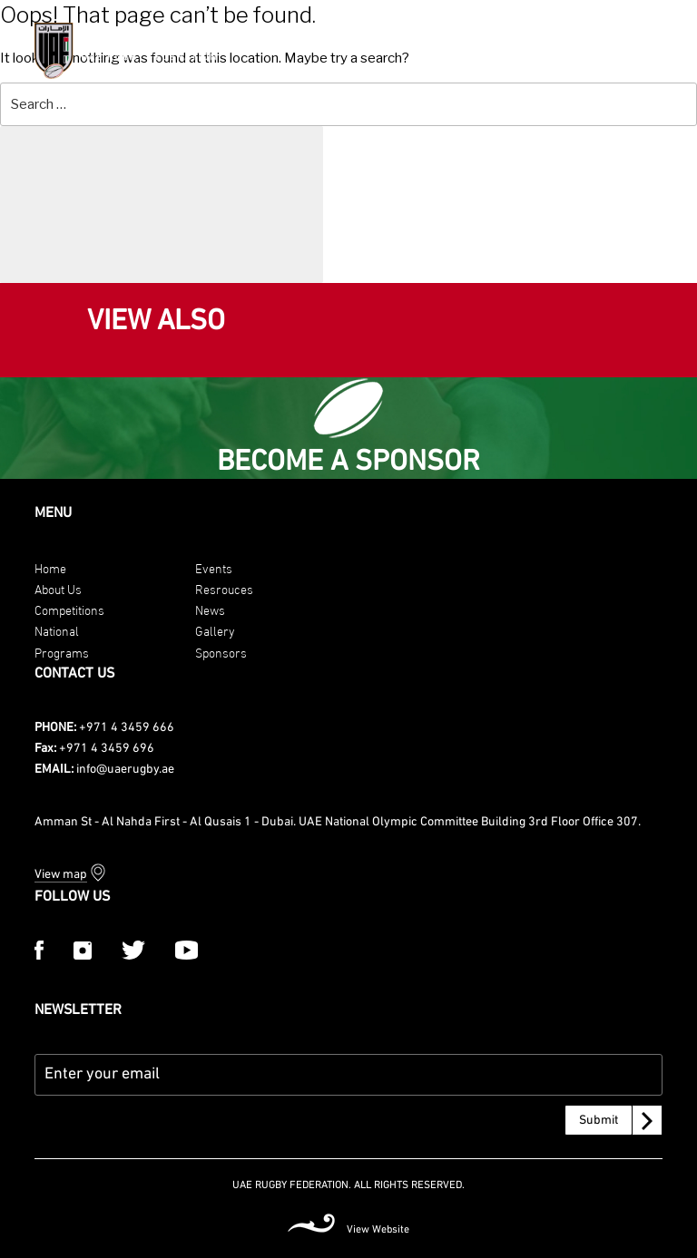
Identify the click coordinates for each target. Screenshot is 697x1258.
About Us (58, 588)
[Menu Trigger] (658, 48)
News (210, 609)
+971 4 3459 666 (126, 728)
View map (60, 875)
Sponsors (221, 651)
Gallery (215, 629)
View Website (378, 1229)
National (56, 629)
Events (213, 567)
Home (50, 567)
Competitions (69, 609)
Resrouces (224, 588)
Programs (61, 651)
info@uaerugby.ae (125, 769)
